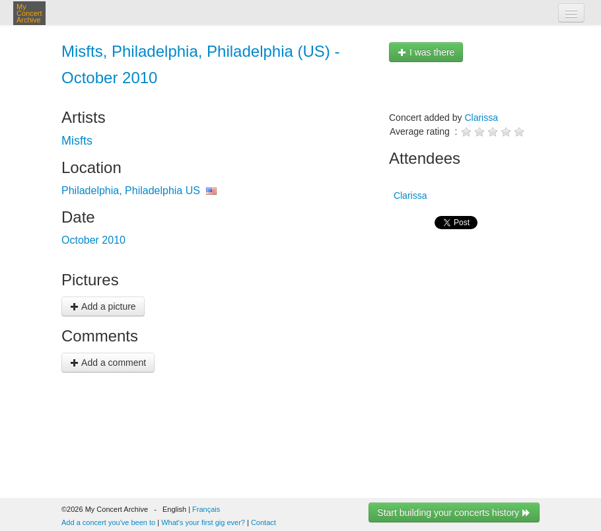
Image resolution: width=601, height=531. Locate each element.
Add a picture (103, 306)
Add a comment (108, 362)
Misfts (76, 140)
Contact (263, 522)
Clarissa (481, 117)
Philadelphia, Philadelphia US (130, 190)
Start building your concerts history (454, 512)
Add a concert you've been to (108, 522)
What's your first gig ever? (203, 522)
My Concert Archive (29, 13)
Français (206, 509)
